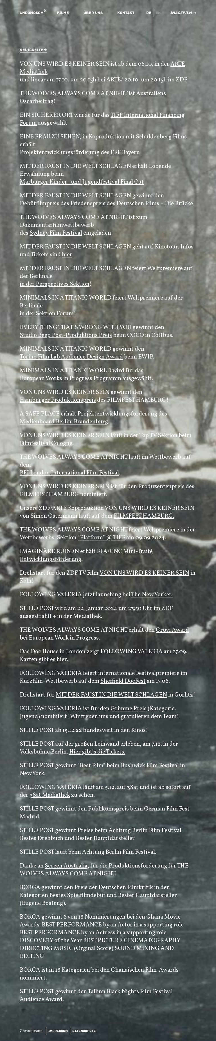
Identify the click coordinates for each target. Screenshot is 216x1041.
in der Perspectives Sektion (54, 284)
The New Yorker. (152, 595)
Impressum (58, 1031)
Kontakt (125, 12)
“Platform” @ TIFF (101, 538)
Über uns (93, 12)
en (158, 12)
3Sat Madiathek (50, 795)
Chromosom (32, 12)
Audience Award (41, 1000)
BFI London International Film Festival (69, 473)
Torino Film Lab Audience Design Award (71, 357)
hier (67, 255)
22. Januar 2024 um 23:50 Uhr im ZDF (125, 608)
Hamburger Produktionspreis (58, 400)
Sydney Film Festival (56, 233)
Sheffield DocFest (123, 681)
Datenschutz (84, 1031)
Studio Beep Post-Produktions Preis (66, 335)
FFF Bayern (125, 153)
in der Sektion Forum (47, 314)
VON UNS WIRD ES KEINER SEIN (144, 573)
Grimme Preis (129, 709)
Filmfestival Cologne (46, 443)
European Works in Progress (56, 379)
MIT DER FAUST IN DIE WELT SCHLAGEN (111, 695)
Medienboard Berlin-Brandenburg (64, 422)
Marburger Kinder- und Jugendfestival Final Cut (82, 182)
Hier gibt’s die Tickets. (97, 752)
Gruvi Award (172, 630)
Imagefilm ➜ (183, 12)
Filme (63, 12)
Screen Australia (66, 866)
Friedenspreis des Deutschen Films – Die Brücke (131, 204)
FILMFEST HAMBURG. (144, 516)
